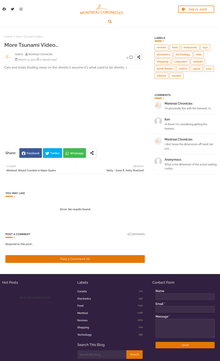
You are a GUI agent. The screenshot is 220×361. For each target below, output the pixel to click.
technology (183, 54)
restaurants (190, 47)
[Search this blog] (101, 354)
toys (205, 47)
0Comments (136, 234)
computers (180, 61)
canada (110, 291)
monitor (176, 75)
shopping (162, 61)
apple (196, 68)
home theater (165, 68)
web (198, 54)
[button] (110, 21)
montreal (110, 313)
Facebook (33, 153)
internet (161, 75)
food (175, 47)
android (198, 61)
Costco (183, 68)
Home (8, 36)
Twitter (55, 153)
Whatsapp (77, 153)
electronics (163, 54)
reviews (161, 47)
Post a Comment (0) (75, 259)
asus (209, 68)
